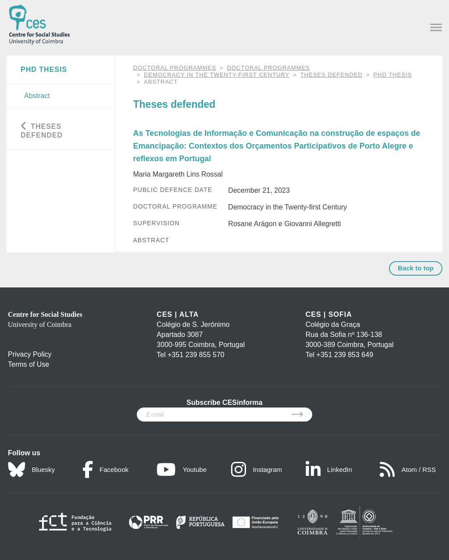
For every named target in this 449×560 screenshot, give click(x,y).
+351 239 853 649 (345, 354)
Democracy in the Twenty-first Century (216, 74)
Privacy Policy (30, 354)
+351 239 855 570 (195, 354)
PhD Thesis (393, 74)
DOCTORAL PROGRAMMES (174, 67)
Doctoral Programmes (268, 67)
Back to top (416, 268)
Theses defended (331, 74)
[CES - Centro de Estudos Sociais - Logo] (39, 23)
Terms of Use (28, 364)
